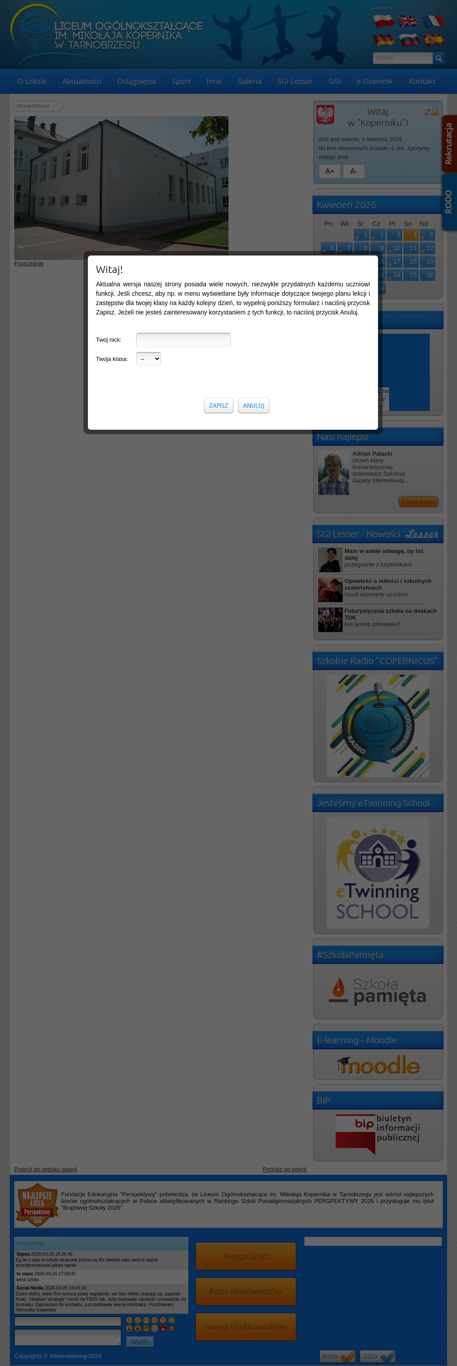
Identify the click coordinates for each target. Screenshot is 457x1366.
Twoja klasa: (112, 182)
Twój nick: (108, 163)
